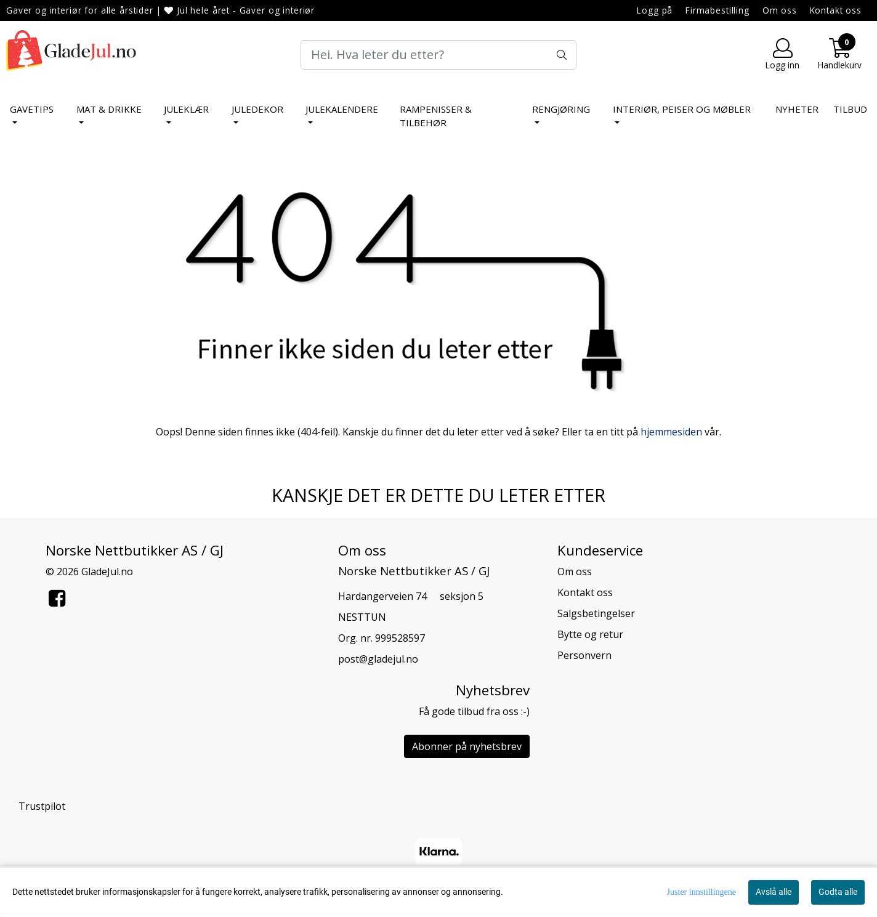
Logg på (655, 10)
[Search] (438, 55)
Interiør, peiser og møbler (682, 109)
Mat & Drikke (109, 109)
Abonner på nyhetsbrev (467, 746)
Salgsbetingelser (596, 613)
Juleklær (186, 109)
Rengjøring (561, 109)
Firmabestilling (717, 10)
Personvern (584, 655)
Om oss (779, 10)
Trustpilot (41, 806)
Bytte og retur (590, 634)
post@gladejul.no (378, 659)
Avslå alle (773, 892)
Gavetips (32, 109)
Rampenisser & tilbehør (436, 116)
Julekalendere (341, 109)
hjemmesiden (671, 431)
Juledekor (257, 109)
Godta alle (837, 892)
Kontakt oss (836, 10)
